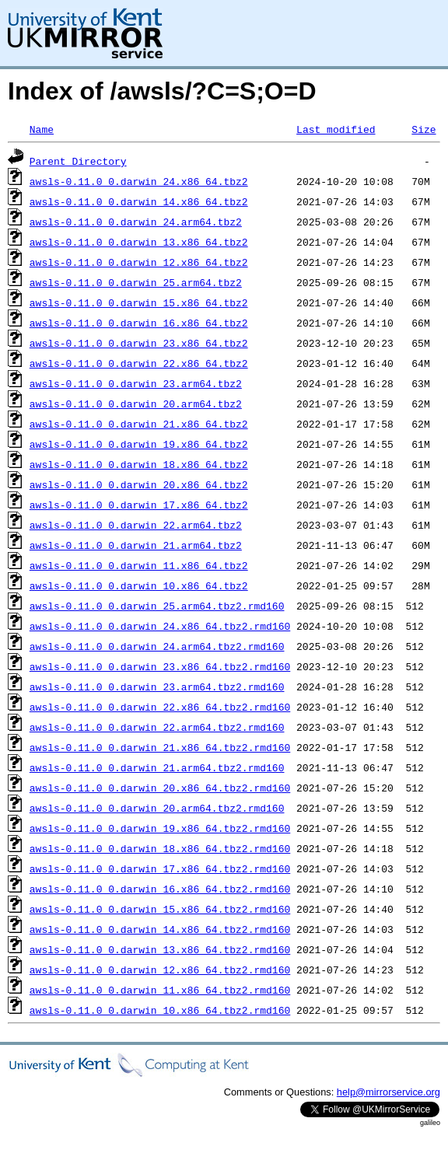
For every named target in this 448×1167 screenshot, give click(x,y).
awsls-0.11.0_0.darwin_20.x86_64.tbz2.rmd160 (160, 788)
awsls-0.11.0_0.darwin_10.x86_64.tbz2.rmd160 (160, 1010)
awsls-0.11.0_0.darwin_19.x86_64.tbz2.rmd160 (160, 828)
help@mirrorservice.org (388, 1092)
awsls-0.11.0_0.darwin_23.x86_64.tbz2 (139, 343)
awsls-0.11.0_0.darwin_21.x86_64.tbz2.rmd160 (160, 747)
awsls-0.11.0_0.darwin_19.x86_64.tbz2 (139, 444)
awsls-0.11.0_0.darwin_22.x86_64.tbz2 (139, 363)
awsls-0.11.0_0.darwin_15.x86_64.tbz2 (139, 302)
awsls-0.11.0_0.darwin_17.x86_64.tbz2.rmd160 (160, 868)
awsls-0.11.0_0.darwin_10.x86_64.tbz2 (139, 585)
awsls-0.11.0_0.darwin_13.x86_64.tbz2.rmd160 (160, 949)
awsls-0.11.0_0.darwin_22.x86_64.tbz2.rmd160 (160, 707)
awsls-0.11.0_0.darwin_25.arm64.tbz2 (136, 282)
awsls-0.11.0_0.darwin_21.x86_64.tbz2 (139, 424)
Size (423, 129)
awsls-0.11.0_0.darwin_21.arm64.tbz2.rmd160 (157, 767)
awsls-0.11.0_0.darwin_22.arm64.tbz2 (136, 525)
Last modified (335, 129)
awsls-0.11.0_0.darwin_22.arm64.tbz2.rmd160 (157, 727)
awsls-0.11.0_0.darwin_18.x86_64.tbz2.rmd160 (160, 848)
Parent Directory (78, 161)
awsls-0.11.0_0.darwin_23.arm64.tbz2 (136, 383)
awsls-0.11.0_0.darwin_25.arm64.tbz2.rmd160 (157, 606)
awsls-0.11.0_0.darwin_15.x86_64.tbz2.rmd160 (160, 909)
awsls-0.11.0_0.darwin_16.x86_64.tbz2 (139, 323)
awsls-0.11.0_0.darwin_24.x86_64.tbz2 (139, 181)
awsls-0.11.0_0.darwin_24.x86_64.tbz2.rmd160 (160, 626)
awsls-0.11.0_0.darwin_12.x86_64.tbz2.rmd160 (160, 970)
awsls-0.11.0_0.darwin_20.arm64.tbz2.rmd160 (157, 808)
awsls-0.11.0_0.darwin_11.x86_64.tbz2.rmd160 (160, 990)
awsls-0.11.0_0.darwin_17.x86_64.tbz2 (139, 505)
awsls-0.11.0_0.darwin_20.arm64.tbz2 (136, 404)
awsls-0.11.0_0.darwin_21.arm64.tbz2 (136, 545)
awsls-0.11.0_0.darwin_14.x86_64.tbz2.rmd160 (160, 929)
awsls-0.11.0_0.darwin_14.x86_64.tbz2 (139, 201)
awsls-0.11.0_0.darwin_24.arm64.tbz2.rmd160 (157, 646)
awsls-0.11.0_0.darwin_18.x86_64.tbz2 (139, 464)
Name (42, 129)
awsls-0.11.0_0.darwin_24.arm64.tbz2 (136, 222)
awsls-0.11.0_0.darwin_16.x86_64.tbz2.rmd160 (160, 889)
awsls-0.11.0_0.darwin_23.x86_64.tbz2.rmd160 (160, 666)
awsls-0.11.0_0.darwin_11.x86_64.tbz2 (139, 565)
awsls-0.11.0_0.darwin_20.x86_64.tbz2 (139, 484)
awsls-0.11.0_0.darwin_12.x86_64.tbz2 (139, 262)
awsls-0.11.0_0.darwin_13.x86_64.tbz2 (139, 242)
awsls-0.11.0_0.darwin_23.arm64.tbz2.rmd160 (157, 687)
